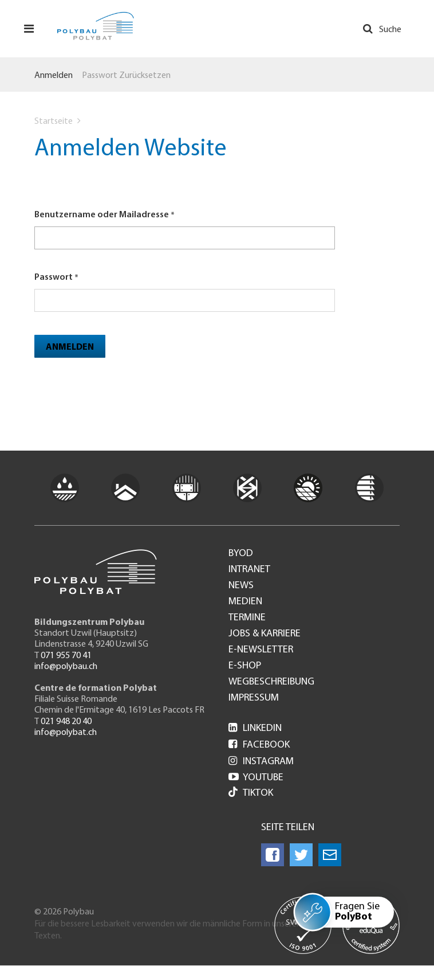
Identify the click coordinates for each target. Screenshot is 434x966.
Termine (247, 618)
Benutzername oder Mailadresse (101, 215)
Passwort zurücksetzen (126, 75)
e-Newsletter (260, 650)
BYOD (240, 554)
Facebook (259, 745)
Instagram (261, 761)
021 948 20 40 (66, 721)
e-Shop (244, 666)
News (241, 586)
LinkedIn (255, 728)
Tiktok (250, 793)
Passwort (53, 277)
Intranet (249, 570)
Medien (245, 602)
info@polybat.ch (65, 732)
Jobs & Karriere (264, 634)
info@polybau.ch (65, 666)
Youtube (255, 777)
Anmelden (53, 75)
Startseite (53, 121)
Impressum (253, 698)
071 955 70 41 (66, 655)
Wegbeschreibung (271, 682)
